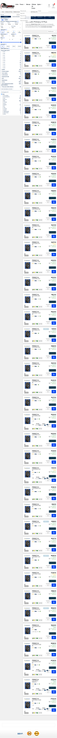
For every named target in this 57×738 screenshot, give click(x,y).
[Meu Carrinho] (53, 6)
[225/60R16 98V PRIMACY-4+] (54, 602)
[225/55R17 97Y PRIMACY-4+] (54, 445)
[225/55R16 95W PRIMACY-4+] (54, 408)
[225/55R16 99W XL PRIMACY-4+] (54, 515)
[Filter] (52, 31)
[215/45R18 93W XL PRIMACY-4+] (54, 426)
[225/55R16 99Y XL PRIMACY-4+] (54, 532)
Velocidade (13, 26)
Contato (39, 10)
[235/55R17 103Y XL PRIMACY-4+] (54, 323)
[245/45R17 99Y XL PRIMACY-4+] (54, 567)
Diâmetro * (17, 22)
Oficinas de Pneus (34, 6)
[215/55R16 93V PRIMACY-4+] (54, 374)
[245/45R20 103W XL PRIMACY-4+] (54, 692)
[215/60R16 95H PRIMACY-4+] (54, 357)
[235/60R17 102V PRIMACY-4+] (54, 462)
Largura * (2, 22)
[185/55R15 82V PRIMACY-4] (54, 82)
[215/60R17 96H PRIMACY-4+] (54, 150)
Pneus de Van (23, 18)
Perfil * (9, 22)
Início (16, 4)
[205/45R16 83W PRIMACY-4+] (54, 202)
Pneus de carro (23, 10)
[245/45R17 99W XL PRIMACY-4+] (54, 585)
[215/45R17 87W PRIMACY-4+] (54, 133)
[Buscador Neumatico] (4, 24)
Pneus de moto (23, 15)
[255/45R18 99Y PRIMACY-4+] (54, 619)
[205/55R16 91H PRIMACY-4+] (54, 65)
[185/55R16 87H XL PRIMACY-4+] (54, 254)
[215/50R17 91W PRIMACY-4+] (54, 271)
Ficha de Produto (52, 42)
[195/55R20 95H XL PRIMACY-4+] (54, 116)
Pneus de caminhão (24, 20)
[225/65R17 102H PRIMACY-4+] (54, 185)
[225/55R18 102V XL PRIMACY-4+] (54, 498)
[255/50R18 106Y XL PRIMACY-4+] (54, 637)
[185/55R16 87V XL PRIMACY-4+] (54, 340)
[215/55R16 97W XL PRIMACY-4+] (54, 391)
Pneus (22, 4)
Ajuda (39, 4)
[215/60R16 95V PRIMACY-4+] (54, 288)
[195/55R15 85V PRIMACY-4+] (54, 99)
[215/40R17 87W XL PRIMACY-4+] (54, 236)
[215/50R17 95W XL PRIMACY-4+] (54, 167)
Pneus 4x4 (22, 13)
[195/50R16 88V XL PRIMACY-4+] (54, 306)
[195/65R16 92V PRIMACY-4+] (54, 549)
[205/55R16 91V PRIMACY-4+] (54, 47)
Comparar (26, 47)
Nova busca (19, 14)
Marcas (28, 4)
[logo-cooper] (29, 733)
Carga (2, 26)
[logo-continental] (36, 733)
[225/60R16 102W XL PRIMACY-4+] (54, 654)
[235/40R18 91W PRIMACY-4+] (54, 219)
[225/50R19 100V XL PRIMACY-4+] (54, 671)
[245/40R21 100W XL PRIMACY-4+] (54, 710)
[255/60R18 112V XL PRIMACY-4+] (54, 480)
